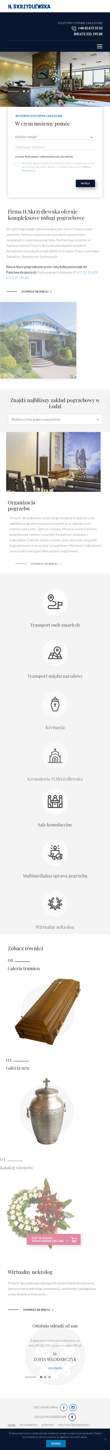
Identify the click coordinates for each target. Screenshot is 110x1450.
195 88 (97, 34)
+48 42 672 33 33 (90, 28)
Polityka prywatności (74, 1425)
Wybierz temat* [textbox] (26, 137)
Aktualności (29, 1425)
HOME (12, 1425)
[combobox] (55, 137)
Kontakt (48, 1425)
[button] (24, 91)
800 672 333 (82, 34)
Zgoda (56, 1443)
